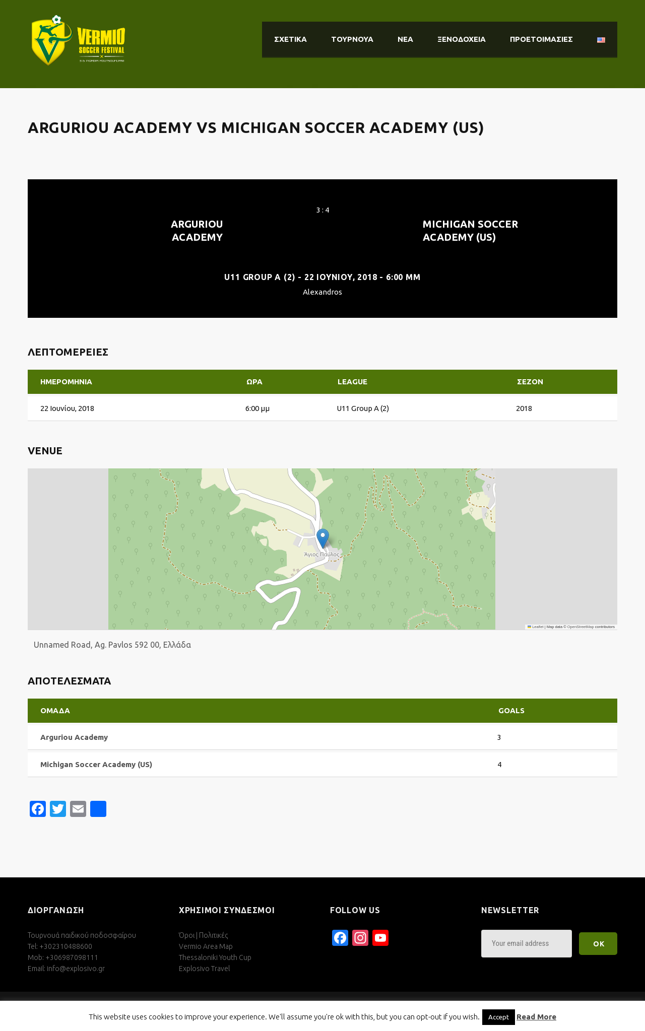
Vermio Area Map (206, 946)
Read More (536, 1016)
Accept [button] (498, 1016)
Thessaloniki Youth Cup (215, 957)
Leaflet (536, 627)
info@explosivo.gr (76, 969)
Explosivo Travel (204, 969)
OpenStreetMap (580, 627)
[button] (322, 538)
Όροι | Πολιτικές (203, 935)
